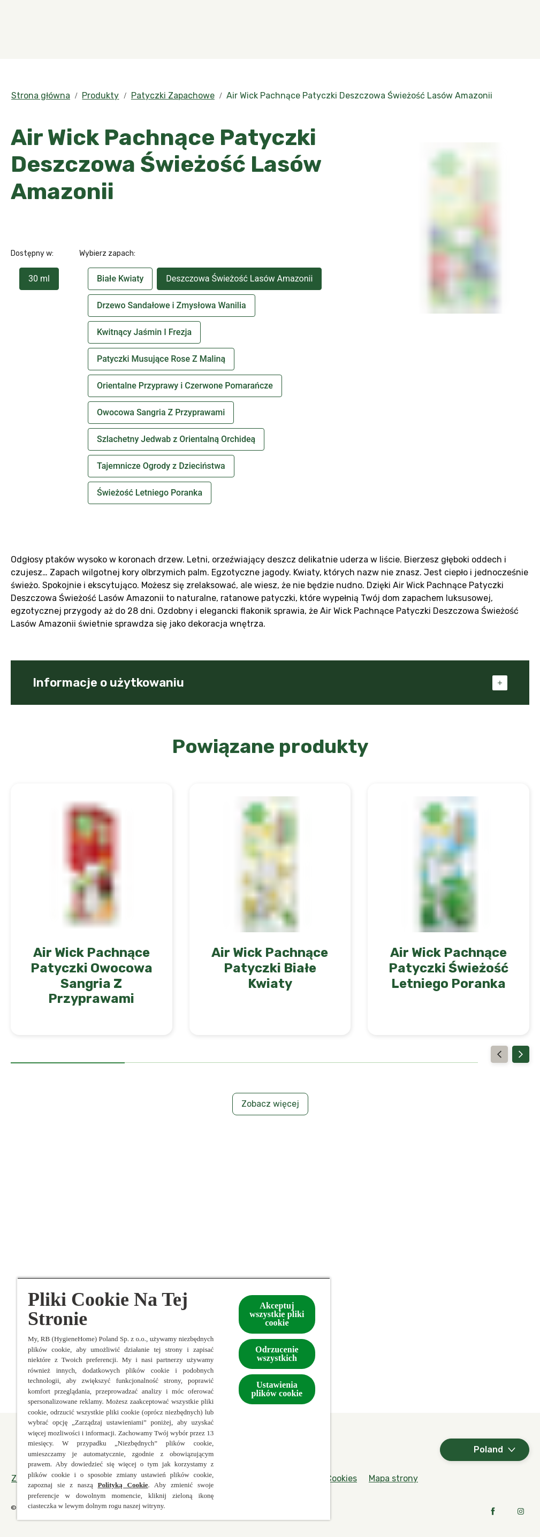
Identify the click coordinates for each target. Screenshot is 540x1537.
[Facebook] (492, 1511)
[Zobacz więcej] (270, 1104)
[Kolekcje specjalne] (380, 29)
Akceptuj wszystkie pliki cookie (276, 1314)
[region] (173, 1398)
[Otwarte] (518, 29)
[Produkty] (282, 29)
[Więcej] (478, 29)
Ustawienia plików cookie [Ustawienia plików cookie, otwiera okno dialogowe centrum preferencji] (277, 1389)
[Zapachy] (203, 29)
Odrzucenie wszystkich (277, 1354)
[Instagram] (520, 1511)
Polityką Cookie (122, 1485)
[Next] (520, 1054)
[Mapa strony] (393, 1479)
